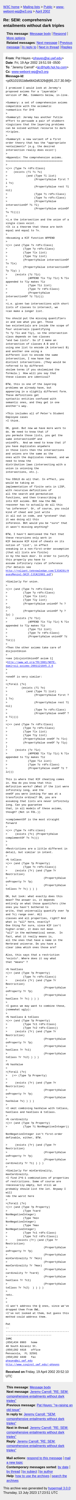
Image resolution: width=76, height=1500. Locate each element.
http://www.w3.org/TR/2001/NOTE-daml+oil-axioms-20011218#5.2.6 (31, 664)
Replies (66, 47)
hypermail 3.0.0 (59, 1488)
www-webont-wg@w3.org (30, 71)
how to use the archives (32, 1476)
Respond (59, 33)
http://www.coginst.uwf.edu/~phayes (32, 1364)
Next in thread (49, 47)
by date (63, 1467)
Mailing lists (31, 7)
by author (46, 1471)
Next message (47, 42)
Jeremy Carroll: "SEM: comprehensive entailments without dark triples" (35, 1419)
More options (15, 38)
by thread (13, 1471)
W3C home (11, 7)
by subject (29, 1471)
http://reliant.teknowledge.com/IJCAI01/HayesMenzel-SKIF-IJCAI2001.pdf (37, 572)
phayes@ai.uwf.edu (47, 58)
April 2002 (42, 11)
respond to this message (44, 1458)
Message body (40, 33)
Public (48, 7)
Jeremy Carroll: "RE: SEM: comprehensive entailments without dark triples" (37, 1396)
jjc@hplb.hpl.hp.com (51, 67)
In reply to (29, 47)
